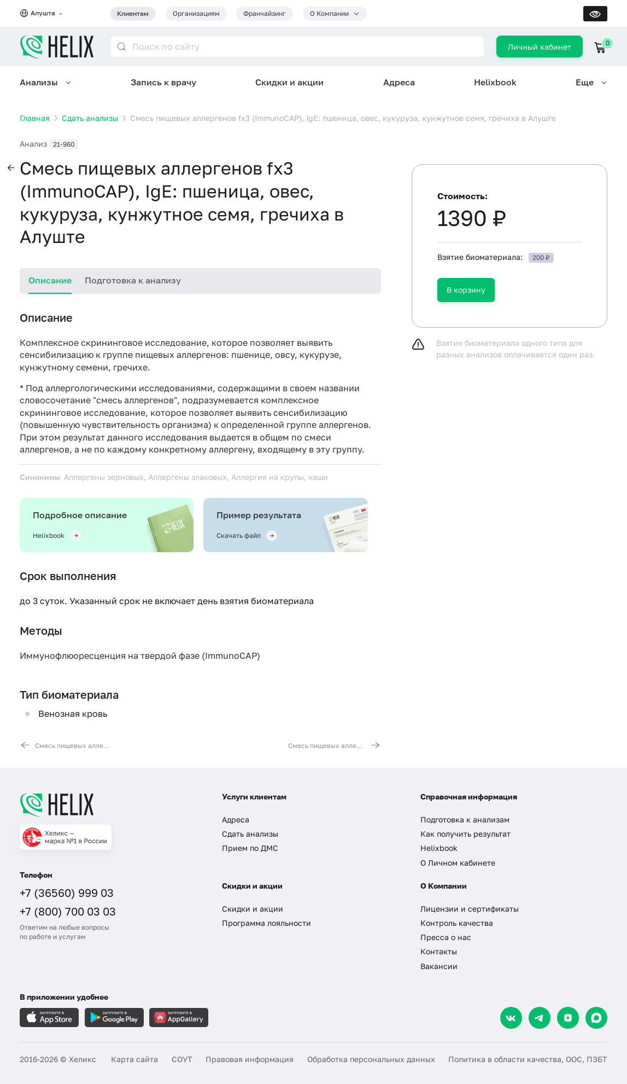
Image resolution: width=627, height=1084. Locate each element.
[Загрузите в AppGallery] (178, 1017)
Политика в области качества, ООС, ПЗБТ (527, 1059)
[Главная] (111, 805)
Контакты (438, 951)
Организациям (196, 13)
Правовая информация (250, 1059)
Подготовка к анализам (464, 819)
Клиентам (133, 13)
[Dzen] (568, 1018)
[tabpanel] (200, 530)
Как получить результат (465, 833)
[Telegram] (539, 1018)
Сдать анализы (250, 833)
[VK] (511, 1018)
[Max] (596, 1018)
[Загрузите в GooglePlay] (114, 1017)
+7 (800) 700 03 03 (68, 911)
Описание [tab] (50, 280)
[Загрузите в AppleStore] (49, 1017)
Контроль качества (456, 923)
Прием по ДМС (250, 848)
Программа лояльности (266, 923)
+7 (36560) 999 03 (67, 892)
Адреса (399, 82)
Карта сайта (134, 1059)
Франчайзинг (264, 13)
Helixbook (495, 82)
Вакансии (439, 966)
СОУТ (182, 1059)
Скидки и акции (289, 82)
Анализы (39, 82)
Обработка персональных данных (371, 1059)
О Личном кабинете (457, 862)
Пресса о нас (445, 937)
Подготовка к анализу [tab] (133, 280)
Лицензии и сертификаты (469, 908)
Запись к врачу (163, 82)
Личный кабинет (539, 46)
